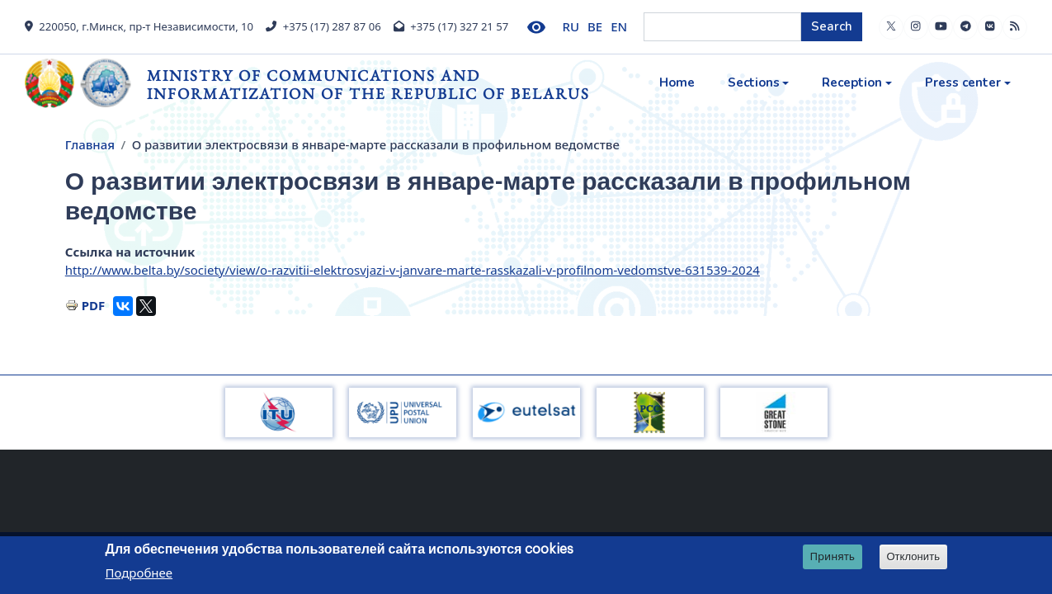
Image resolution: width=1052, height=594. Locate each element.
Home (677, 82)
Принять (832, 556)
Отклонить (913, 556)
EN (619, 26)
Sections (754, 82)
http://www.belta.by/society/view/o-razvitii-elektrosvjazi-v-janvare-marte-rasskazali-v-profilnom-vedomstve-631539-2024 (412, 270)
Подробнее (139, 572)
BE (594, 26)
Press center (963, 82)
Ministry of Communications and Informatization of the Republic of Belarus (368, 84)
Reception (852, 82)
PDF (94, 305)
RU (571, 26)
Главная (90, 144)
